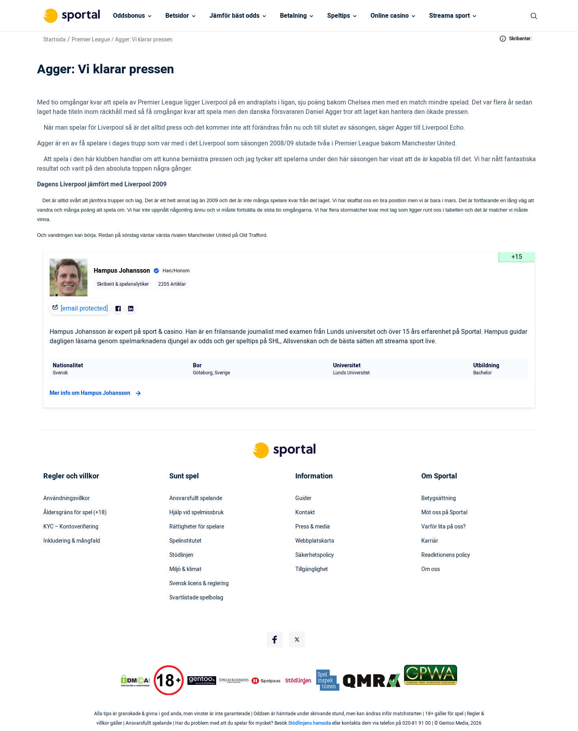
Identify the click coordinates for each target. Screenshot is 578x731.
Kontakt (305, 513)
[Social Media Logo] (275, 639)
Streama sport (449, 15)
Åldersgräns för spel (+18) (75, 513)
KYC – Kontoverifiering (70, 527)
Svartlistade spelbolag (196, 598)
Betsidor (177, 15)
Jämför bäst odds (234, 15)
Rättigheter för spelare (196, 527)
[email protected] (84, 308)
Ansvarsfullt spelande (195, 498)
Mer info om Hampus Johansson (96, 393)
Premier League (91, 39)
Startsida (54, 39)
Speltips (338, 15)
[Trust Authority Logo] (202, 680)
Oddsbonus (129, 15)
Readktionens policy (445, 555)
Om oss (430, 569)
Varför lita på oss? (443, 527)
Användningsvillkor (66, 498)
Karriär (429, 541)
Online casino (390, 15)
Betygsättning (438, 498)
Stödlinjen (181, 555)
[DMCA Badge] (135, 680)
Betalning (293, 15)
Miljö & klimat (185, 569)
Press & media (312, 527)
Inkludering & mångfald (71, 541)
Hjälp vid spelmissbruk (196, 513)
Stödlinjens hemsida (309, 723)
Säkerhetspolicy (314, 555)
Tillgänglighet (311, 569)
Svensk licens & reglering (199, 584)
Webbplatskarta (314, 541)
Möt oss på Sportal (444, 513)
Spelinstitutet (185, 541)
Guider (303, 498)
